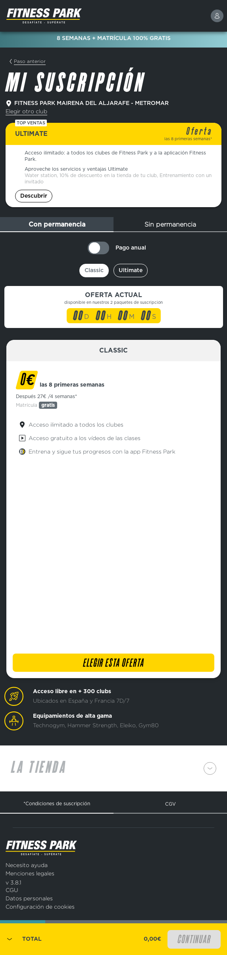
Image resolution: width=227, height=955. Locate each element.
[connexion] (217, 16)
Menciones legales (30, 873)
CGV (170, 804)
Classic (94, 270)
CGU (12, 890)
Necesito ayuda (27, 865)
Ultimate (130, 270)
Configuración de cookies (40, 906)
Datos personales (29, 898)
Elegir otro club (26, 111)
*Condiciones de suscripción (56, 803)
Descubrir (33, 196)
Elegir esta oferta (113, 663)
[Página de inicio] (63, 16)
